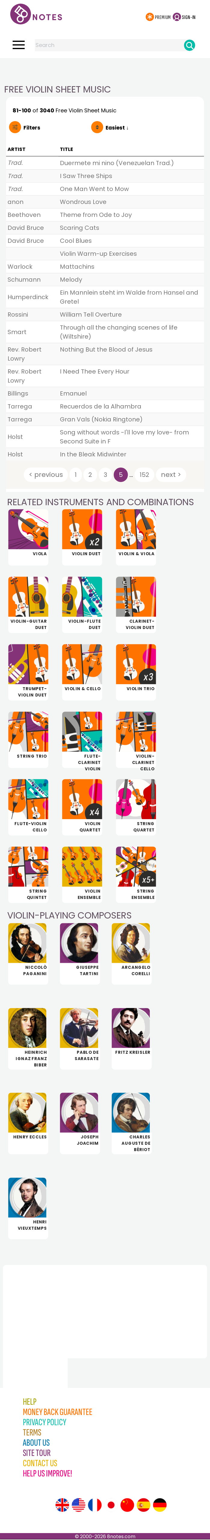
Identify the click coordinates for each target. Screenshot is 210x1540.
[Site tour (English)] (62, 1505)
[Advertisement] (105, 70)
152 (144, 475)
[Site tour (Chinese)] (127, 1505)
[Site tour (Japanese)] (111, 1505)
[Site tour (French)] (94, 1505)
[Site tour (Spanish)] (143, 1505)
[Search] (189, 45)
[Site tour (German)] (159, 1505)
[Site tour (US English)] (78, 1505)
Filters (31, 127)
